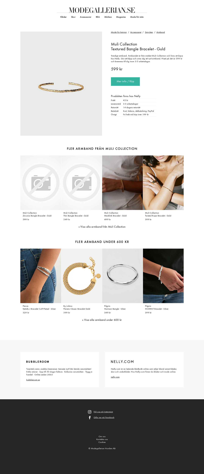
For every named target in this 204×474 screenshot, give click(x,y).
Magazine (121, 17)
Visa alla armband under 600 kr (103, 320)
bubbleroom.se (33, 380)
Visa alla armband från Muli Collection (102, 227)
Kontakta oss (102, 439)
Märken (108, 17)
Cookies (102, 442)
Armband (160, 32)
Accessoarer (85, 17)
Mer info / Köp (125, 81)
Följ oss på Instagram (103, 412)
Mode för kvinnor (119, 32)
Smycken (149, 32)
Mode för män (137, 17)
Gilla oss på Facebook (104, 417)
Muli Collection (124, 44)
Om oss (102, 437)
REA (98, 17)
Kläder (63, 17)
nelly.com (115, 377)
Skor (73, 17)
